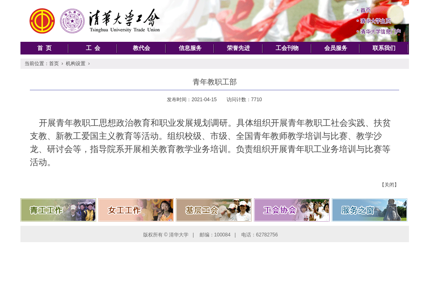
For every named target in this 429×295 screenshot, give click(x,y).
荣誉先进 (238, 48)
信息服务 (190, 48)
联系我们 (384, 48)
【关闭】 (389, 185)
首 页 (44, 48)
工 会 (93, 48)
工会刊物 (287, 48)
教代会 (141, 48)
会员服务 (335, 48)
